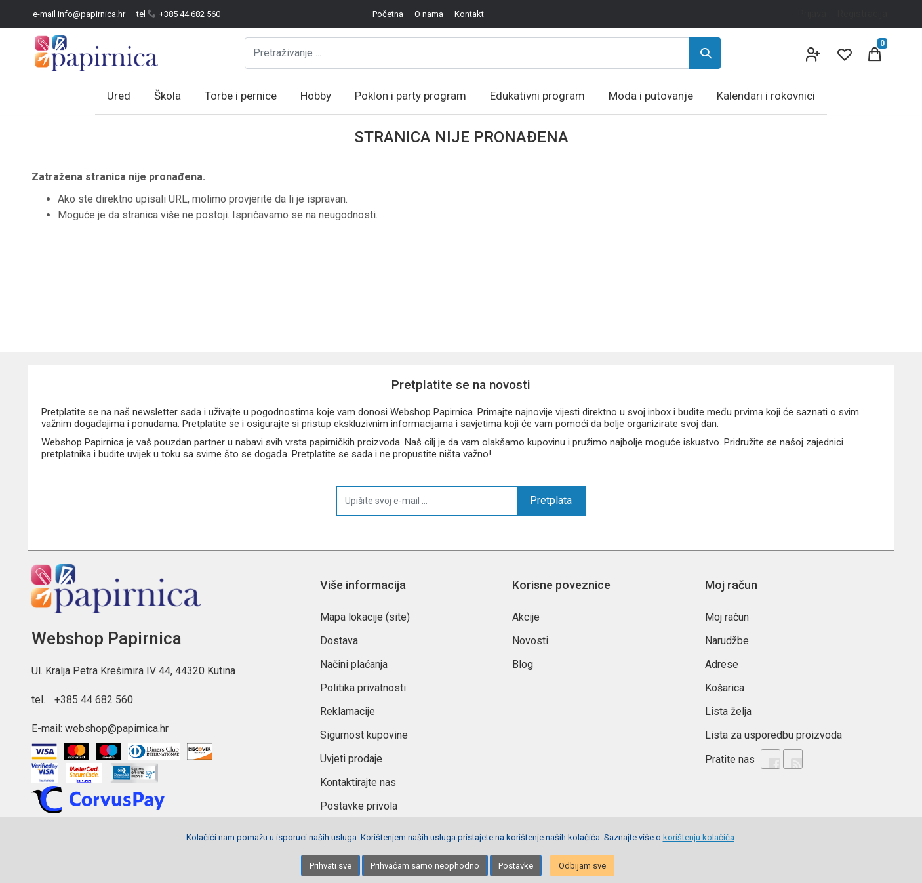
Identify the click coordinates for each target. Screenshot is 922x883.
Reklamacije (347, 711)
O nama (428, 14)
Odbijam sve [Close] (582, 866)
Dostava (339, 640)
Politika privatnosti (363, 688)
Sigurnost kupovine (364, 735)
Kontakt (469, 14)
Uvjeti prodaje (351, 758)
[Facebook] (770, 759)
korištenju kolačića (698, 837)
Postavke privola (358, 806)
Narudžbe (727, 640)
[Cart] (875, 53)
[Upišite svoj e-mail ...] (427, 500)
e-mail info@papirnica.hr (79, 14)
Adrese (721, 664)
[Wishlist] (843, 53)
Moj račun (727, 617)
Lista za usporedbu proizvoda (773, 735)
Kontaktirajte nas (358, 782)
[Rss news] (793, 759)
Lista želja (728, 711)
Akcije (526, 617)
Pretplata (551, 500)
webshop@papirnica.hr (117, 728)
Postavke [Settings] (515, 866)
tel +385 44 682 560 (178, 14)
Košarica (724, 688)
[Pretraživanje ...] (467, 53)
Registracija (862, 14)
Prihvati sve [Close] (330, 866)
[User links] (812, 53)
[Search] (705, 53)
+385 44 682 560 (93, 699)
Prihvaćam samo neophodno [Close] (425, 866)
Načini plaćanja (354, 664)
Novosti (530, 640)
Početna (387, 14)
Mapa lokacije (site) (365, 617)
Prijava (812, 14)
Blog (522, 664)
